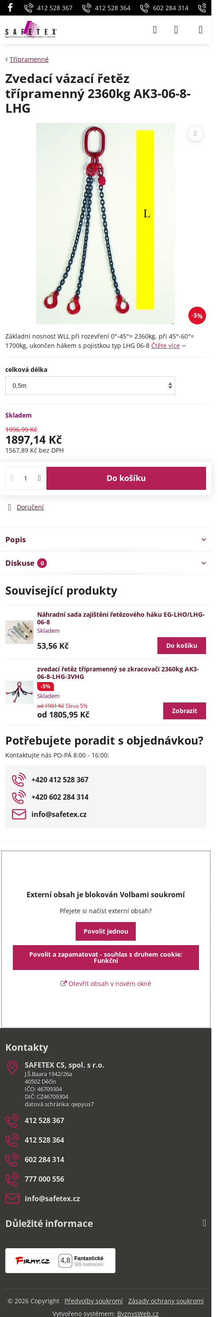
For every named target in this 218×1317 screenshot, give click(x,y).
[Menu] (200, 30)
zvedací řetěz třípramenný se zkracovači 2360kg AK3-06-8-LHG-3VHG (118, 673)
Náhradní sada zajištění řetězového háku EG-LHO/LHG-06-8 (121, 618)
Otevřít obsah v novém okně (106, 983)
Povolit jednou (106, 931)
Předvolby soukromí (94, 1301)
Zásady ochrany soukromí (166, 1301)
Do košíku (126, 478)
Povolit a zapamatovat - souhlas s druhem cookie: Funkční (105, 957)
